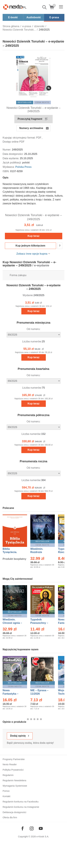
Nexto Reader (10, 764)
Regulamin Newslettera (14, 780)
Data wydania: (11, 158)
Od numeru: (33, 329)
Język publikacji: (12, 162)
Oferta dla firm (10, 817)
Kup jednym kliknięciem (30, 245)
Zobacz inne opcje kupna (31, 253)
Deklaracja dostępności (14, 812)
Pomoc (6, 791)
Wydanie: (28, 295)
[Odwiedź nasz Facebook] (22, 828)
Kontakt (6, 796)
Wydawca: (9, 167)
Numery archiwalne (31, 128)
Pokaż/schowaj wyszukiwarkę (44, 7)
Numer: (7, 149)
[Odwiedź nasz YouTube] (40, 828)
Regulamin (8, 775)
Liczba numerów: (32, 341)
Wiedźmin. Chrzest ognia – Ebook (12, 623)
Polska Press (23, 167)
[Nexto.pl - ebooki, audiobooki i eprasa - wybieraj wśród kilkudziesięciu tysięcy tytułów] (15, 7)
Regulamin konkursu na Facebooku (20, 801)
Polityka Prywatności (13, 769)
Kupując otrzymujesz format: (19, 137)
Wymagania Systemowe (15, 785)
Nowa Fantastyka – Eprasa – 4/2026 (12, 693)
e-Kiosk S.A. (43, 836)
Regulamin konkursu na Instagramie (21, 807)
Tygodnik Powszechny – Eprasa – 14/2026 (40, 623)
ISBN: (6, 171)
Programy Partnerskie (14, 759)
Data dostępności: (13, 154)
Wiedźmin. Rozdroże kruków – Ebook (40, 552)
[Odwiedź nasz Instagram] (31, 828)
